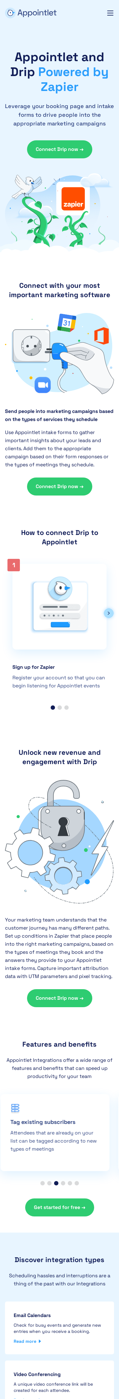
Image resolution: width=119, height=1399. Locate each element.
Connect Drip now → (60, 149)
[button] (108, 614)
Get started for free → (59, 1207)
